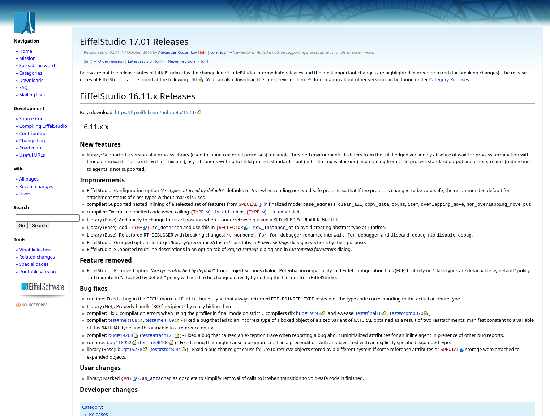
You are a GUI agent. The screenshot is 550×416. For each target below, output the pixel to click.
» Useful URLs (30, 155)
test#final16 (369, 308)
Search (21, 207)
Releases (98, 406)
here (301, 79)
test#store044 (166, 342)
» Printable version (36, 271)
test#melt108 (122, 315)
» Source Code (31, 118)
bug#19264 (120, 328)
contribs (217, 52)
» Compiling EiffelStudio (41, 126)
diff (88, 61)
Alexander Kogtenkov (177, 52)
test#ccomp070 (407, 308)
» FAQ (22, 87)
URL (193, 79)
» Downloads (29, 80)
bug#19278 (129, 342)
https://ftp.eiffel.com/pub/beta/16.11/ (156, 112)
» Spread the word (35, 65)
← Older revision (108, 61)
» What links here (34, 249)
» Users (23, 193)
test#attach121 (157, 328)
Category (92, 399)
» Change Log (30, 140)
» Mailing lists (30, 94)
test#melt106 (154, 336)
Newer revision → (184, 61)
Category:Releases (449, 79)
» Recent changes (34, 186)
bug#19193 (308, 308)
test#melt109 (159, 315)
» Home (24, 51)
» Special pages (32, 264)
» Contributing (31, 133)
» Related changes (35, 257)
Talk (202, 52)
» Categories (29, 73)
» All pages (27, 179)
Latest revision (141, 61)
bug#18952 (119, 336)
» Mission (26, 58)
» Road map (28, 147)
